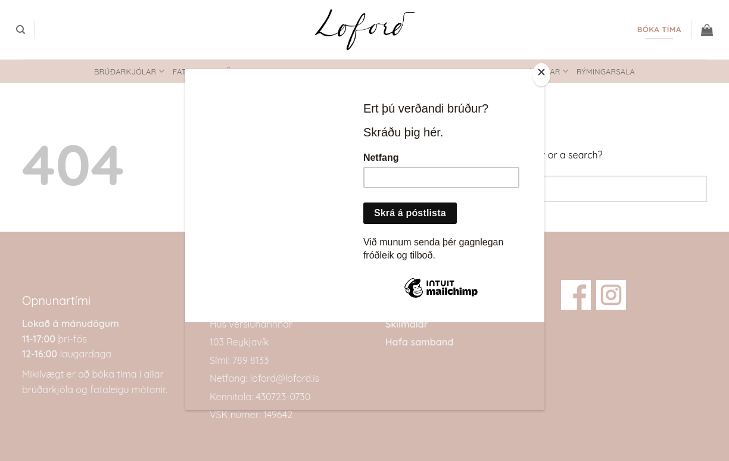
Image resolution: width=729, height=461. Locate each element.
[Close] (541, 74)
